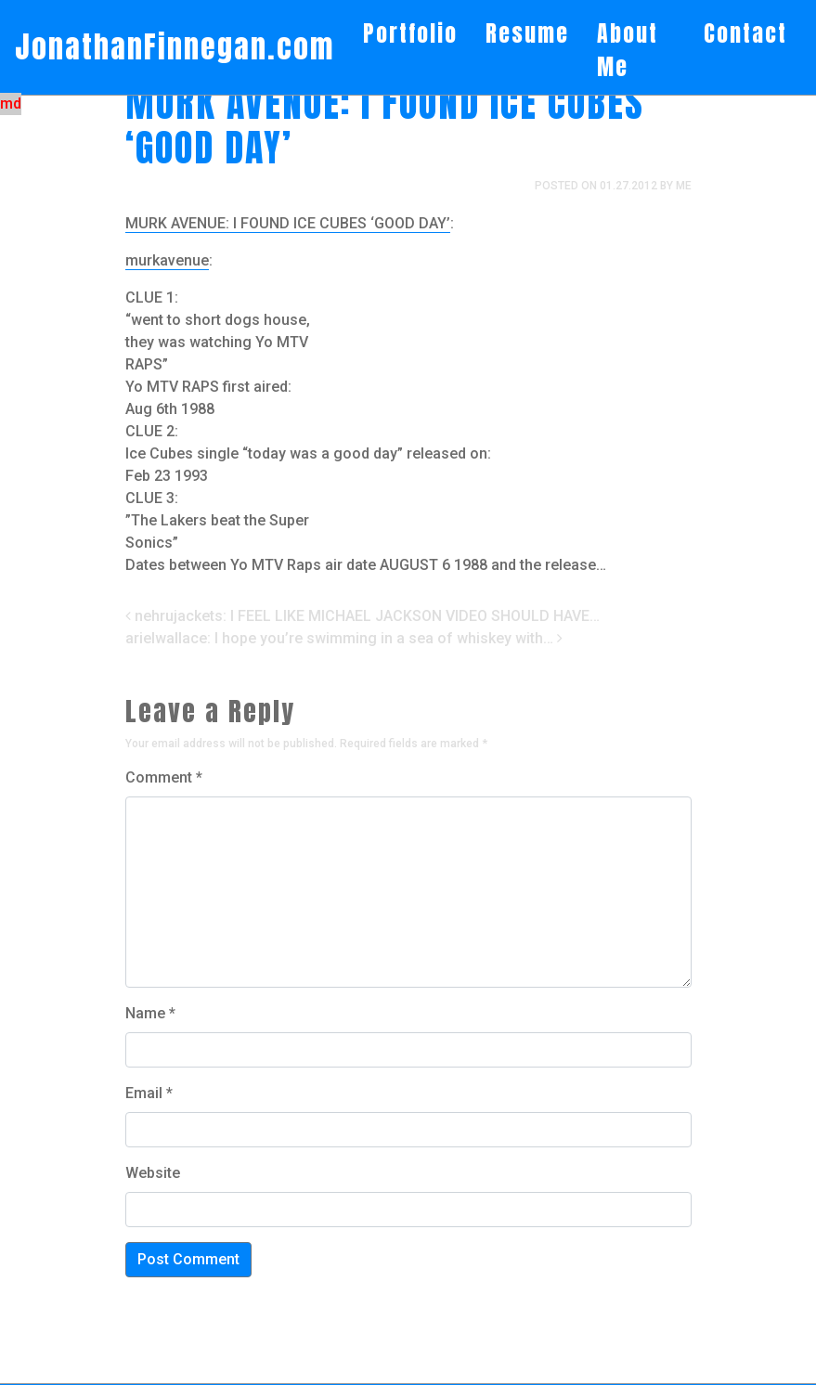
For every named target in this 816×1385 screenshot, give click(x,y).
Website (152, 1173)
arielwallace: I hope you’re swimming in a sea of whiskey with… (344, 638)
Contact (745, 33)
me (684, 185)
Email (149, 1093)
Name (150, 1013)
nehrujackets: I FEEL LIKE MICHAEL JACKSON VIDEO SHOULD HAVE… (362, 616)
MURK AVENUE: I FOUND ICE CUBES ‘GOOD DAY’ (287, 223)
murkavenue (167, 260)
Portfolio (410, 33)
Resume (527, 33)
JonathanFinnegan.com (174, 47)
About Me (627, 50)
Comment (163, 777)
